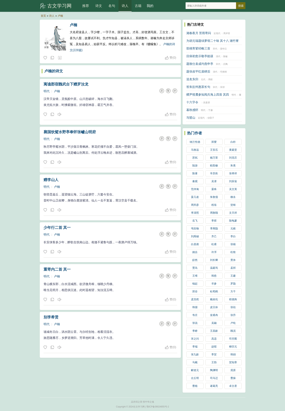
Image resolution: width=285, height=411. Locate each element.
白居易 (195, 244)
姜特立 (223, 48)
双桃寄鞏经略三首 (198, 48)
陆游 (195, 165)
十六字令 (192, 102)
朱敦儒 (214, 196)
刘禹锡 (195, 236)
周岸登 (226, 33)
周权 (210, 79)
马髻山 (190, 117)
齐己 (214, 236)
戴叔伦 (214, 299)
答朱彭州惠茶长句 (198, 86)
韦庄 (195, 315)
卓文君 (233, 385)
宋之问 (195, 338)
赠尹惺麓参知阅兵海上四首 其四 (207, 94)
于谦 (210, 110)
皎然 (195, 259)
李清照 (195, 212)
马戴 (195, 362)
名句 (111, 6)
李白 (233, 236)
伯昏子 (210, 118)
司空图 (233, 338)
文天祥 (233, 212)
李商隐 (214, 228)
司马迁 (214, 378)
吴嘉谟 (206, 102)
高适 (214, 338)
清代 (218, 56)
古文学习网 (59, 6)
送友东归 (192, 79)
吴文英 (233, 189)
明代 (47, 91)
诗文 (98, 6)
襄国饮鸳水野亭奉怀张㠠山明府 (70, 132)
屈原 (233, 370)
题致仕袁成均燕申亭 (199, 63)
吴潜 (214, 181)
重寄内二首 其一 (57, 269)
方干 (233, 291)
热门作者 (194, 133)
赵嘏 (214, 346)
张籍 (233, 244)
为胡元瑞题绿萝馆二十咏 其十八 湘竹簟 (212, 40)
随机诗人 (59, 58)
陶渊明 (214, 370)
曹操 (233, 378)
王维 (195, 275)
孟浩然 (195, 299)
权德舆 (233, 299)
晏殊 (214, 189)
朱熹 (233, 165)
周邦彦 (195, 204)
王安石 (214, 149)
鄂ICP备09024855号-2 (158, 406)
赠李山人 (51, 180)
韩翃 (233, 354)
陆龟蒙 (233, 220)
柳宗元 (233, 346)
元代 (203, 79)
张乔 (233, 315)
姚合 (195, 252)
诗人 (125, 6)
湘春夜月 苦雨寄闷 (198, 33)
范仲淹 (195, 189)
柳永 (233, 196)
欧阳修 (214, 165)
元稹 (233, 228)
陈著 (195, 173)
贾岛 (195, 267)
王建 (233, 275)
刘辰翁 (233, 181)
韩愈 (214, 275)
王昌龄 (214, 330)
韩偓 (195, 307)
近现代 (217, 33)
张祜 (233, 307)
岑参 (214, 283)
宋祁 (222, 87)
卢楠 (60, 15)
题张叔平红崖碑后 (198, 71)
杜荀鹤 (214, 291)
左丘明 (195, 378)
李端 (195, 346)
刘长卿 (214, 259)
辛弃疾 (214, 173)
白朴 (233, 141)
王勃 (214, 362)
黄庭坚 (233, 149)
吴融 (214, 322)
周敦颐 (214, 212)
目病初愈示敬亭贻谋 (199, 56)
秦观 (195, 181)
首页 (43, 15)
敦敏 (225, 56)
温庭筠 (214, 267)
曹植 (195, 385)
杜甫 (214, 244)
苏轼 (195, 157)
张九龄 (195, 354)
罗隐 (233, 283)
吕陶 (225, 64)
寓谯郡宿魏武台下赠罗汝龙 (66, 84)
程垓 (214, 204)
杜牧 (233, 252)
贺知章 (233, 362)
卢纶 (233, 322)
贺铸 (233, 204)
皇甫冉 (214, 315)
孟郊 (233, 267)
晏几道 (195, 196)
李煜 (214, 220)
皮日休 (214, 307)
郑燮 (214, 141)
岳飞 (195, 220)
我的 (150, 6)
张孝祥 (233, 173)
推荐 (85, 6)
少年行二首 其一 (57, 227)
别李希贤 (51, 317)
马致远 (195, 149)
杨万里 (214, 157)
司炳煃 (223, 71)
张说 (195, 322)
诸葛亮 (214, 385)
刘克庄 (233, 157)
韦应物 (195, 228)
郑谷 (195, 291)
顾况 (233, 330)
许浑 (214, 252)
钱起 (195, 283)
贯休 (233, 259)
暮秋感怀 (192, 110)
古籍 (138, 6)
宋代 (215, 48)
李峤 (195, 330)
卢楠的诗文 (53, 71)
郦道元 (195, 370)
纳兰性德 (195, 141)
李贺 (214, 354)
